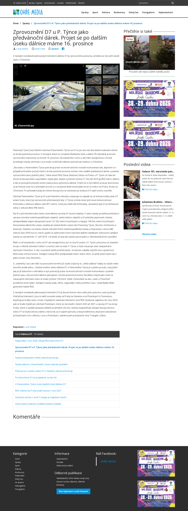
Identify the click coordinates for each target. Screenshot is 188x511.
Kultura (106, 12)
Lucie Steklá (22, 48)
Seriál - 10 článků (29, 334)
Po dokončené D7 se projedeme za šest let (36, 377)
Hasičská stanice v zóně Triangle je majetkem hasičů (40, 397)
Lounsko (60, 3)
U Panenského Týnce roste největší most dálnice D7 (40, 384)
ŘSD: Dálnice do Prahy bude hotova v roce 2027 (38, 390)
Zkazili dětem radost (137, 61)
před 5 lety (40, 48)
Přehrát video (150, 189)
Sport (95, 12)
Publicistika (19, 475)
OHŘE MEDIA (108, 461)
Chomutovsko (49, 3)
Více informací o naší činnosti (73, 491)
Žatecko (81, 3)
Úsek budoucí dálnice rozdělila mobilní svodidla (38, 403)
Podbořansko (71, 3)
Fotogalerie (148, 12)
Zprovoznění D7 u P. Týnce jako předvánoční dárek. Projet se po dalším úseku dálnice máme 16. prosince (88, 23)
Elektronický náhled (65, 465)
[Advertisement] (66, 138)
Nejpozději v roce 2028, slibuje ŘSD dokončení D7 (39, 340)
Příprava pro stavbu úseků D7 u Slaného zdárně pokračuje (44, 371)
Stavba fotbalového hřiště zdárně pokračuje (36, 357)
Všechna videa (149, 234)
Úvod (15, 23)
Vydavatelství (165, 12)
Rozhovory (119, 12)
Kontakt (60, 462)
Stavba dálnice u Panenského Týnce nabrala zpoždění (41, 364)
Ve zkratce (19, 482)
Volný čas (133, 12)
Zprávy (85, 12)
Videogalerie (20, 486)
